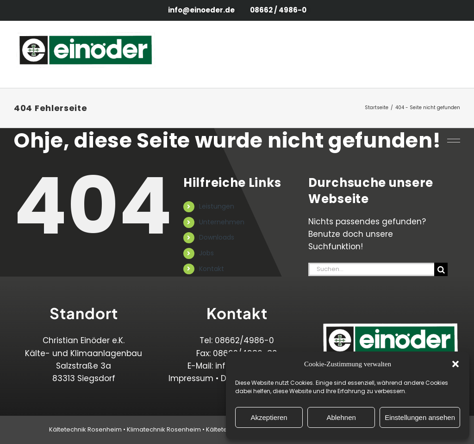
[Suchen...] (371, 269)
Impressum (190, 378)
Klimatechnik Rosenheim (164, 429)
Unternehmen (221, 222)
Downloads (216, 237)
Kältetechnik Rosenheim (85, 429)
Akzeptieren (268, 417)
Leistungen (216, 206)
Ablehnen (341, 417)
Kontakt (211, 268)
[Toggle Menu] (450, 54)
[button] (455, 364)
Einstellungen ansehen (420, 417)
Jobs (206, 253)
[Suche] (441, 269)
